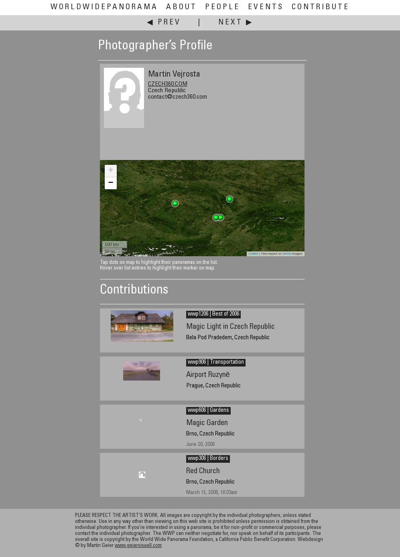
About (181, 7)
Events (266, 7)
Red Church (203, 471)
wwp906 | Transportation (216, 362)
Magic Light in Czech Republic (230, 327)
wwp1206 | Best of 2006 (213, 314)
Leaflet (253, 253)
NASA (286, 253)
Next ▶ (236, 22)
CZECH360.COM (167, 84)
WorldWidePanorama (104, 7)
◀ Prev (164, 22)
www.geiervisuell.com (138, 546)
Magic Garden (207, 423)
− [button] (110, 183)
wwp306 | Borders (208, 459)
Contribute (320, 7)
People (222, 7)
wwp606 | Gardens (208, 410)
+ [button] (110, 171)
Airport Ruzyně (208, 375)
